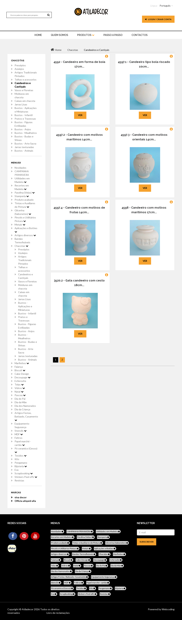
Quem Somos (59, 35)
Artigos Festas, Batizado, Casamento (26, 416)
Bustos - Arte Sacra (25, 143)
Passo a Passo (112, 35)
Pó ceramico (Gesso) (26, 450)
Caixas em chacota (25, 100)
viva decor (21, 497)
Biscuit (20, 370)
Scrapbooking (24, 473)
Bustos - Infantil (24, 115)
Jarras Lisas (21, 104)
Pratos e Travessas (25, 118)
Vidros (20, 388)
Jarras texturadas (24, 147)
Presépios (20, 65)
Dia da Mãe (21, 402)
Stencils (20, 430)
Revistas (19, 480)
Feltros (18, 437)
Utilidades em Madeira (22, 180)
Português (165, 5)
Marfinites (22, 363)
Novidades (20, 167)
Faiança (19, 366)
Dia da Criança (22, 409)
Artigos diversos (25, 235)
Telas (19, 384)
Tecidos (20, 455)
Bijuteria (21, 466)
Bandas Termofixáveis (22, 240)
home (38, 35)
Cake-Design (22, 373)
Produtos (85, 35)
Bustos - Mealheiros (26, 132)
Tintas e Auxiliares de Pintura (25, 205)
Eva (16, 469)
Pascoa (20, 395)
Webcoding (168, 609)
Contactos (140, 35)
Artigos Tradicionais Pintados (26, 74)
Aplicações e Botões (26, 230)
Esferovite (20, 380)
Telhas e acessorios (25, 79)
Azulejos (19, 68)
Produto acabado (24, 199)
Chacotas (21, 245)
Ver (80, 115)
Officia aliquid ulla (25, 500)
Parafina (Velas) (25, 192)
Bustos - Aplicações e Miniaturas (26, 109)
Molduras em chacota (22, 95)
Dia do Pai (20, 398)
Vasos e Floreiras (24, 90)
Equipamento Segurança (22, 425)
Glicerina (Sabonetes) (23, 212)
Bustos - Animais (24, 150)
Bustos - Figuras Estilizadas (24, 124)
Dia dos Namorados (25, 405)
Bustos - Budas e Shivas (24, 138)
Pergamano (21, 462)
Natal (19, 391)
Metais (20, 224)
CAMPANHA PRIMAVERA (22, 173)
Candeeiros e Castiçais (23, 85)
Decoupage (22, 377)
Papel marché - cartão (23, 443)
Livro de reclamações (58, 612)
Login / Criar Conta (158, 19)
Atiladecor (28, 609)
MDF (19, 434)
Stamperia (22, 196)
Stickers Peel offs (26, 476)
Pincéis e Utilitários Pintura (25, 219)
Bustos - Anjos (23, 129)
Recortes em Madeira (22, 187)
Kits (17, 459)
